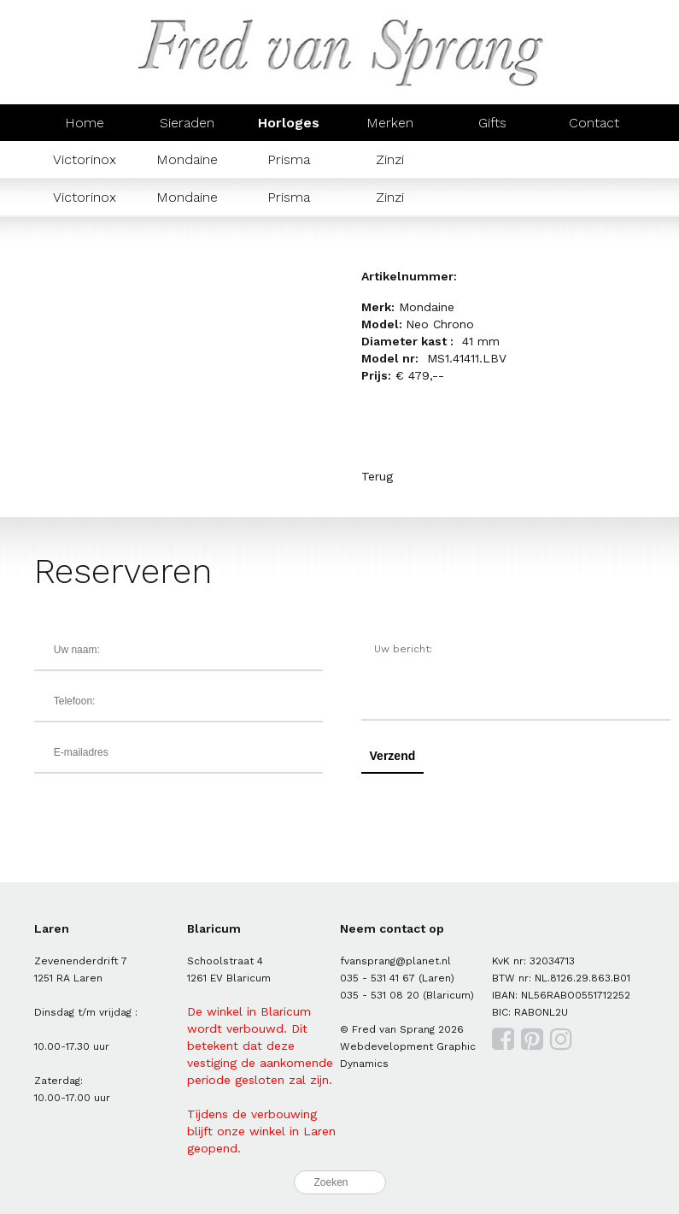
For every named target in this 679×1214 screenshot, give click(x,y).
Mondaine (187, 159)
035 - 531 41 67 (377, 978)
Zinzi (390, 159)
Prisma (288, 159)
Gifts (492, 123)
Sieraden (187, 123)
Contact (594, 123)
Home (84, 123)
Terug (377, 476)
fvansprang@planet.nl (395, 961)
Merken (389, 123)
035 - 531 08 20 (379, 995)
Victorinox (84, 159)
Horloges (288, 123)
